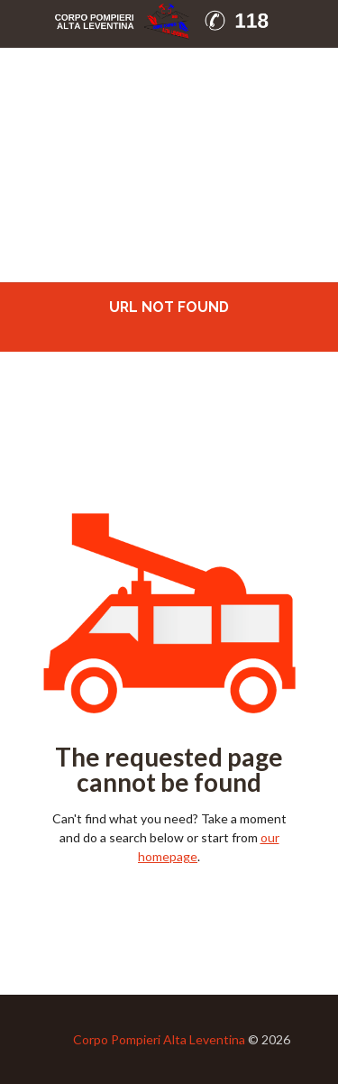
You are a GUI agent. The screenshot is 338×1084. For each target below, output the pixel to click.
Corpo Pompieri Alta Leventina (159, 1039)
